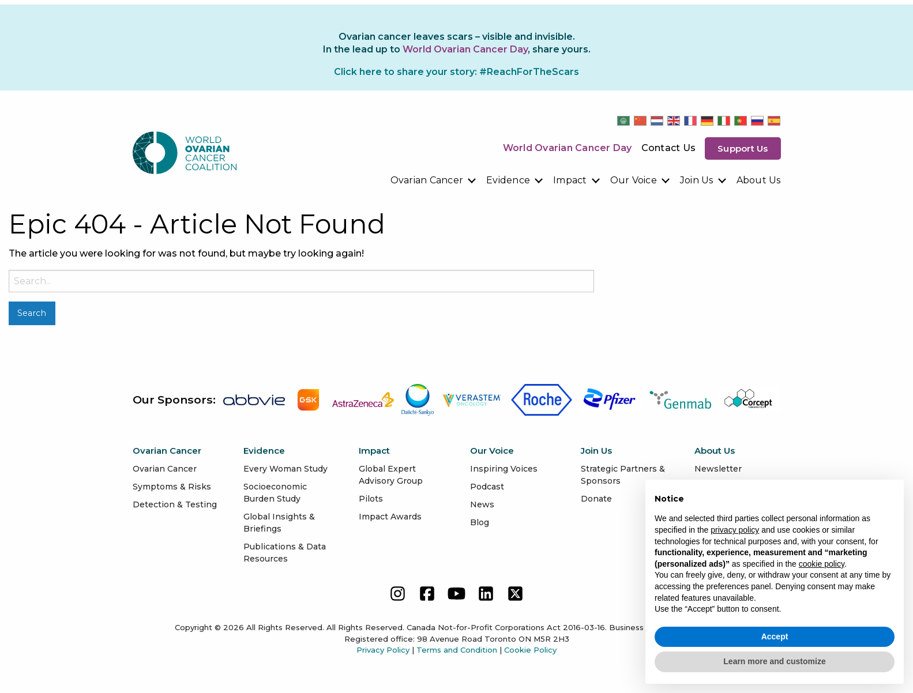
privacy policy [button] (735, 529)
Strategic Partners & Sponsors (623, 475)
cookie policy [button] (821, 563)
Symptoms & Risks (172, 486)
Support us (742, 148)
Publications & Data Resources (284, 552)
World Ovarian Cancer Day (567, 147)
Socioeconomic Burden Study (275, 492)
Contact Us (668, 147)
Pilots (371, 499)
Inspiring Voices (504, 469)
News (482, 504)
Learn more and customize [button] (774, 661)
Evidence (508, 180)
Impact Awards (390, 516)
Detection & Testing (175, 504)
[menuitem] (434, 180)
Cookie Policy (530, 649)
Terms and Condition (456, 649)
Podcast (487, 486)
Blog (479, 522)
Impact (570, 180)
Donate (596, 499)
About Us (759, 180)
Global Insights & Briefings (279, 522)
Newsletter (718, 469)
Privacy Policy (382, 649)
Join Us (696, 180)
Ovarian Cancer (427, 180)
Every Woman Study (285, 469)
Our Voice (633, 180)
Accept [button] (774, 636)
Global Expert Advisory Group (391, 475)
